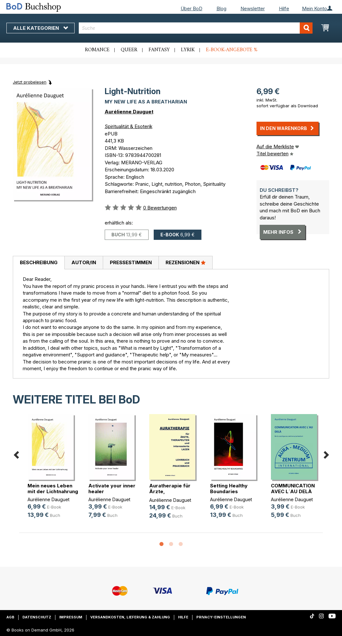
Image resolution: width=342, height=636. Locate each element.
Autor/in (83, 262)
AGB (10, 617)
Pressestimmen (131, 262)
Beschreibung (39, 262)
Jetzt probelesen (29, 82)
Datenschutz (36, 617)
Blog (221, 8)
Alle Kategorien (40, 28)
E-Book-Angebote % (231, 49)
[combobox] (196, 28)
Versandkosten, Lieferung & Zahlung (130, 617)
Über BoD (191, 8)
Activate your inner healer (111, 488)
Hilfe (284, 8)
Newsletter (252, 8)
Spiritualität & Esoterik (128, 126)
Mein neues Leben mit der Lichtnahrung (53, 488)
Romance (97, 49)
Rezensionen (186, 262)
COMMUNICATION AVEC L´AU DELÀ (293, 488)
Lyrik (188, 49)
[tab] (38, 263)
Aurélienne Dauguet (129, 112)
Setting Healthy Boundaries (229, 488)
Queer (129, 49)
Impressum (70, 617)
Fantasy (159, 49)
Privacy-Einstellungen (221, 617)
